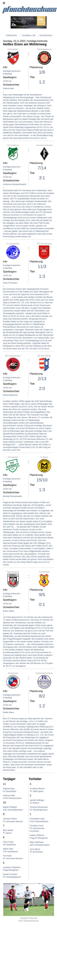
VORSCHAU (11, 35)
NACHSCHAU (45, 35)
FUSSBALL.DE (28, 35)
